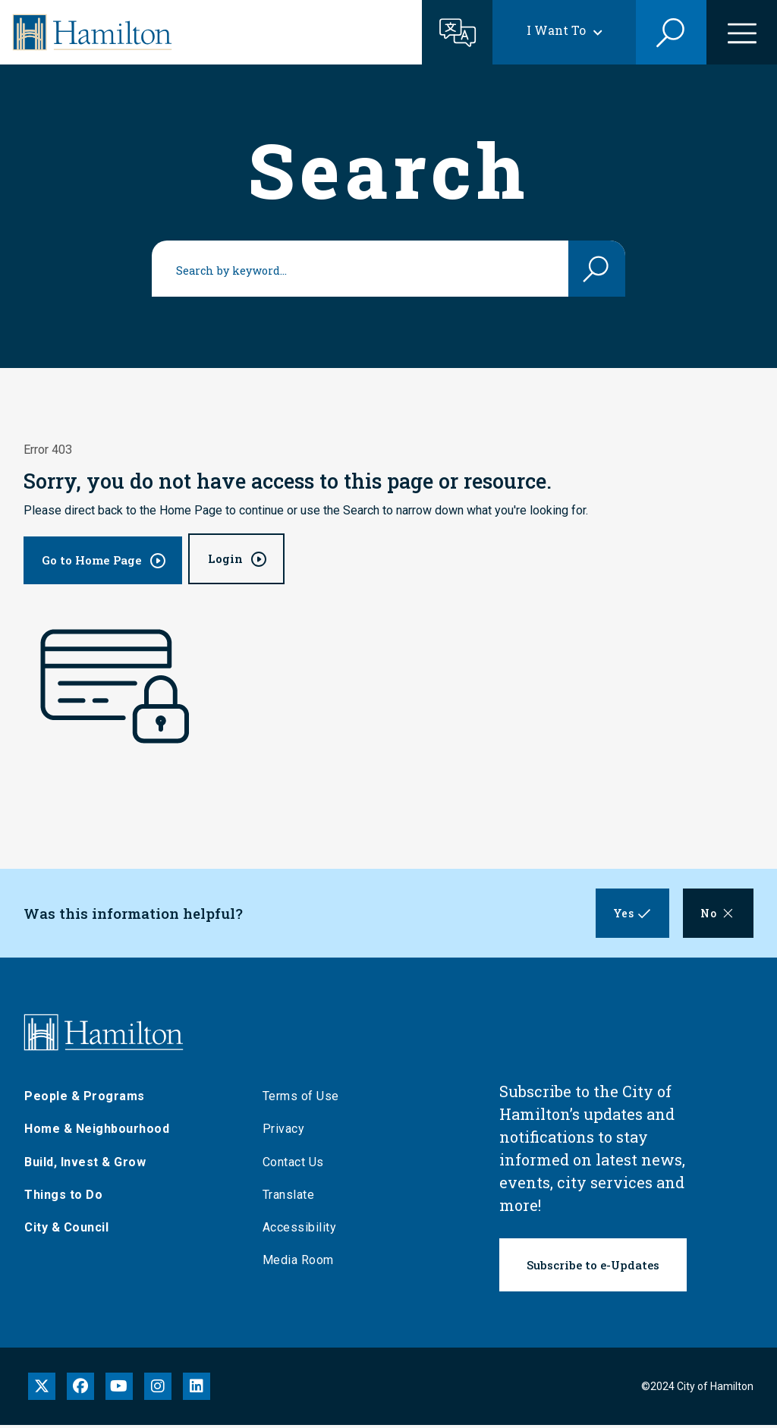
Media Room (298, 1262)
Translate (289, 1197)
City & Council (66, 1229)
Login (225, 558)
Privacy (284, 1131)
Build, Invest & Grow (85, 1164)
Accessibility (300, 1229)
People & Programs (84, 1098)
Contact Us (293, 1164)
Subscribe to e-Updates (593, 1267)
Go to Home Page (92, 560)
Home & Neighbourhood (96, 1131)
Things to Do (63, 1197)
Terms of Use (301, 1098)
